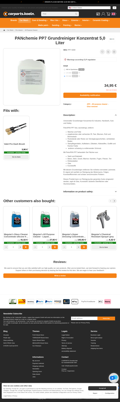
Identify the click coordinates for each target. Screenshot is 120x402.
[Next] (114, 201)
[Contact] (98, 14)
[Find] (60, 14)
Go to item (16, 157)
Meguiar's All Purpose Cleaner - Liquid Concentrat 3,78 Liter (44, 235)
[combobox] (89, 7)
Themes (36, 331)
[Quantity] (13, 247)
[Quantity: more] (20, 247)
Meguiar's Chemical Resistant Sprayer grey (102, 235)
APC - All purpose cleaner (97, 104)
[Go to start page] (19, 14)
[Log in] (103, 14)
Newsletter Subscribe (12, 314)
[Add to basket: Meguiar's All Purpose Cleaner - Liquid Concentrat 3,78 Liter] (55, 247)
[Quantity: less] (6, 247)
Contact (65, 357)
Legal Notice (7, 396)
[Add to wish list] (102, 51)
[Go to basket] (108, 14)
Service (94, 331)
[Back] (110, 201)
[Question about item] (114, 51)
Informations (38, 357)
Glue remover (92, 106)
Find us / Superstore (68, 371)
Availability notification (90, 95)
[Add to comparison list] (108, 51)
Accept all (102, 388)
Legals (64, 331)
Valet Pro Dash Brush (14, 144)
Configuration (109, 393)
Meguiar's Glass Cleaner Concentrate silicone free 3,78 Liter (16, 235)
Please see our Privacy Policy (80, 323)
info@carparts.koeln (71, 366)
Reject (95, 393)
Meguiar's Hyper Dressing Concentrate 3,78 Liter (73, 235)
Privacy (15, 396)
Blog (5, 331)
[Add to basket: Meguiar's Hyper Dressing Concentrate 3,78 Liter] (84, 247)
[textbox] (89, 7)
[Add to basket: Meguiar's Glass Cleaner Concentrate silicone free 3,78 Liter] (26, 247)
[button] (90, 115)
